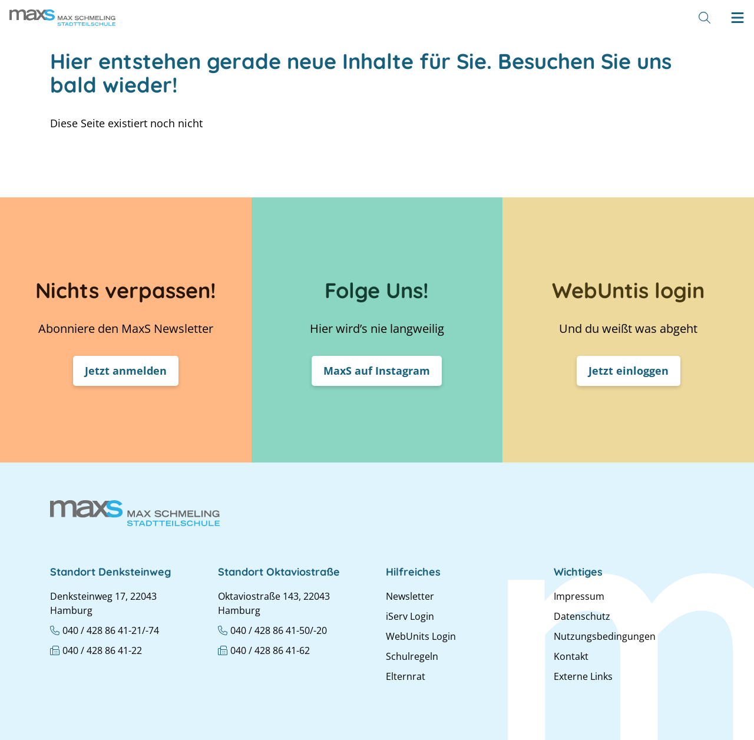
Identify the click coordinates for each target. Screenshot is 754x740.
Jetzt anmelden (126, 371)
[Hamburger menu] (737, 18)
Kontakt (571, 656)
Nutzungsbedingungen (605, 636)
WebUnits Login (421, 636)
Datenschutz (582, 616)
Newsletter (410, 596)
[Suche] (704, 18)
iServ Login (410, 616)
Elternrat (405, 676)
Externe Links (583, 676)
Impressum (579, 596)
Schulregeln (412, 656)
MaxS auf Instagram (376, 371)
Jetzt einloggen (628, 371)
